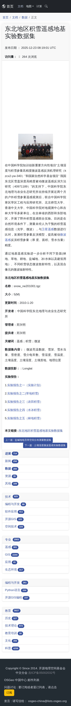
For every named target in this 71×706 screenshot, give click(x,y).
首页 (8, 6)
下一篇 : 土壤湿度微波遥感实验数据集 (45, 445)
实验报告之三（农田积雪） (25, 401)
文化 (11, 641)
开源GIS (14, 519)
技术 (12, 497)
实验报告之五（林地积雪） (25, 418)
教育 (12, 611)
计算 (39, 6)
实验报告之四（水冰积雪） (25, 410)
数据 (25, 17)
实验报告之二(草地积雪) (23, 393)
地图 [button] (29, 6)
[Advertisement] (35, 98)
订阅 (9, 692)
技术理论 (14, 626)
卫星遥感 (48, 229)
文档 (20, 6)
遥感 (11, 547)
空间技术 (14, 527)
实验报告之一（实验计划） (25, 385)
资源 (11, 476)
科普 (12, 648)
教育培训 (14, 633)
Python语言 (16, 590)
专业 (12, 540)
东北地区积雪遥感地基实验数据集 (41, 430)
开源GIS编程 (17, 598)
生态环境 (14, 570)
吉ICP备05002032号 (41, 672)
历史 (11, 618)
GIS (12, 555)
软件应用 (14, 512)
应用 (11, 562)
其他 (11, 484)
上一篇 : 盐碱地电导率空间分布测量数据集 (28, 440)
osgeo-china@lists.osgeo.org (47, 701)
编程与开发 (15, 504)
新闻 (11, 461)
